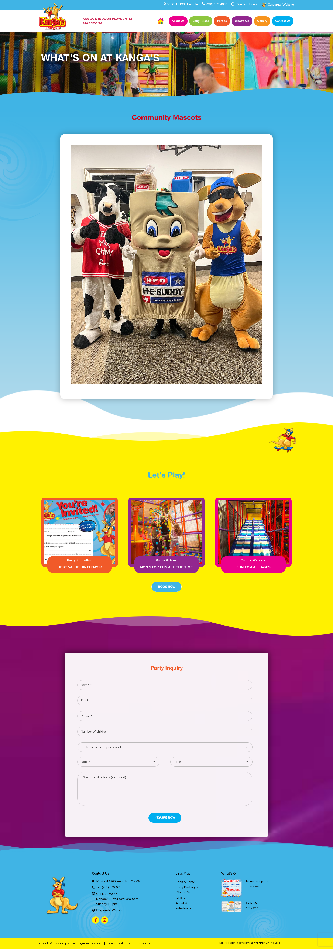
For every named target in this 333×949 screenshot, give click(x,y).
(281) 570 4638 (214, 4)
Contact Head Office (119, 943)
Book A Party (185, 882)
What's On (229, 873)
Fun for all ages (253, 567)
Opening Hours (247, 4)
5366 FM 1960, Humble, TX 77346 (119, 881)
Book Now (166, 587)
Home (160, 21)
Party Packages (187, 887)
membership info (257, 881)
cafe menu (253, 903)
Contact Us (282, 21)
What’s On (242, 21)
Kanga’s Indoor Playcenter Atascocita (81, 943)
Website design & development (236, 942)
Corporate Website (281, 4)
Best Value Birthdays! (80, 567)
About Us (178, 21)
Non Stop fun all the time (166, 567)
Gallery (262, 21)
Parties (222, 21)
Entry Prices (200, 21)
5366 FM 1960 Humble (181, 4)
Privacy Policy (144, 943)
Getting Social (273, 942)
